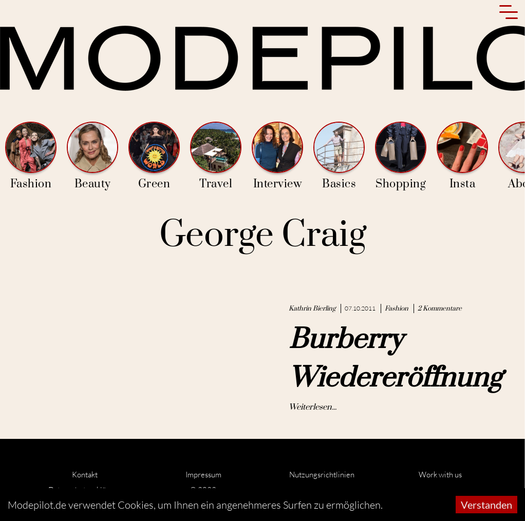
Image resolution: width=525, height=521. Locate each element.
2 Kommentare (440, 308)
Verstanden (486, 504)
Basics (339, 156)
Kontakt (85, 474)
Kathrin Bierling (312, 308)
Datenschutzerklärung (84, 490)
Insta (462, 156)
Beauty (92, 156)
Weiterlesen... (312, 407)
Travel (215, 156)
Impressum (203, 474)
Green (154, 156)
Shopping (400, 156)
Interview (277, 156)
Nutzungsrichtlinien (321, 474)
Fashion (31, 156)
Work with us (440, 474)
